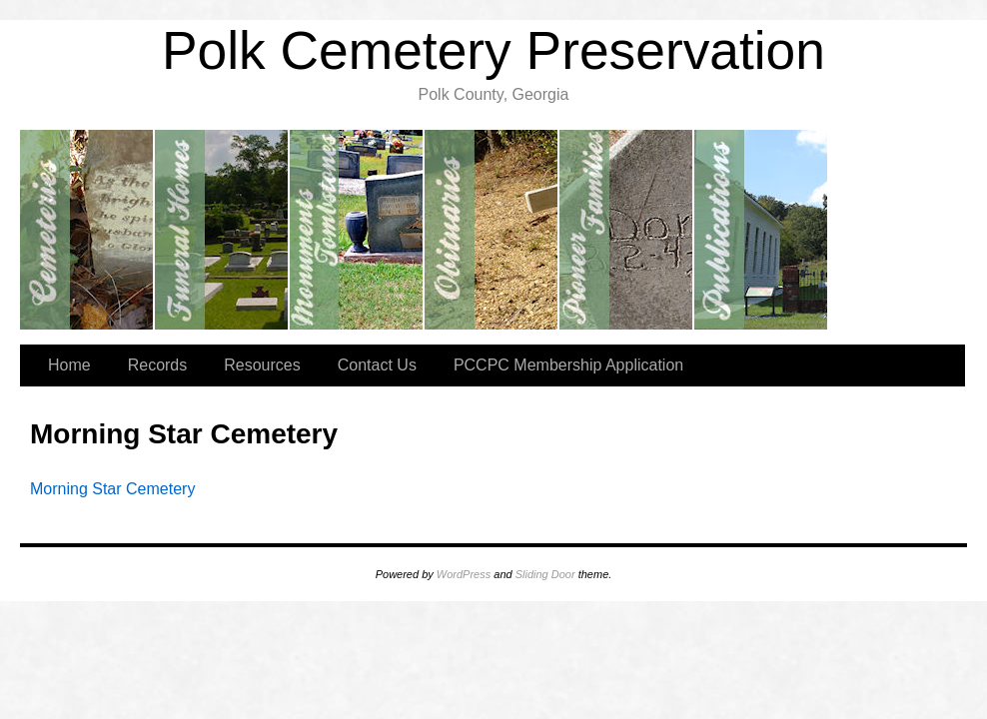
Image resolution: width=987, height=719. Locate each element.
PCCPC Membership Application (568, 365)
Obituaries (492, 230)
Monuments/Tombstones (357, 230)
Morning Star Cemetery (112, 488)
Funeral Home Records (222, 230)
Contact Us (377, 365)
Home (69, 365)
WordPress (464, 574)
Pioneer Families (626, 230)
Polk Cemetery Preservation (493, 50)
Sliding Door (545, 574)
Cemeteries (87, 230)
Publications (761, 230)
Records (158, 365)
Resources (262, 365)
